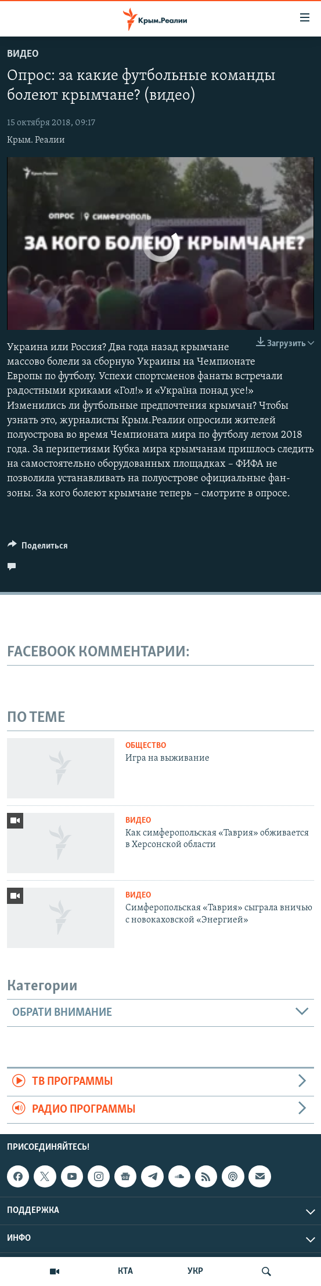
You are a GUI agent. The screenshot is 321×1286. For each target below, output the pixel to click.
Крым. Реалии (36, 140)
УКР (195, 1271)
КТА (125, 1271)
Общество (145, 746)
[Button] (38, 548)
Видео (23, 54)
